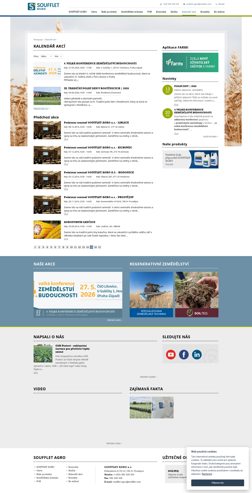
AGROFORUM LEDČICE (79, 222)
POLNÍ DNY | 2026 (185, 86)
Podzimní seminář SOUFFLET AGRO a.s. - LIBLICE (96, 122)
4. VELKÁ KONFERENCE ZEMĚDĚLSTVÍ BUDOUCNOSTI (100, 63)
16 (95, 247)
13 (83, 247)
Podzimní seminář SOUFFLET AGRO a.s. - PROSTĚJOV (99, 197)
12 (79, 247)
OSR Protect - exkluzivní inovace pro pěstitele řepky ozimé (72, 348)
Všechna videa (113, 443)
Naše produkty (109, 11)
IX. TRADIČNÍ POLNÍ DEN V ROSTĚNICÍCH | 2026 (96, 88)
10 (71, 247)
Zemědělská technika (132, 11)
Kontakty (205, 11)
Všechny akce (114, 320)
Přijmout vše (218, 483)
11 (75, 247)
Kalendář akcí (189, 11)
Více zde (169, 164)
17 (99, 247)
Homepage (38, 39)
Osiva (94, 11)
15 (91, 247)
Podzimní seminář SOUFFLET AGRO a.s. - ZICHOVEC (98, 147)
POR (149, 11)
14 (87, 247)
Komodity (161, 11)
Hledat (221, 4)
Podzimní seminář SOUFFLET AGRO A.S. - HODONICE (99, 172)
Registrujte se (41, 108)
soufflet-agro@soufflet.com (198, 4)
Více (66, 139)
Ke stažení (219, 11)
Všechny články (148, 377)
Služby (174, 11)
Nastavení (207, 474)
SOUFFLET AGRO (78, 11)
